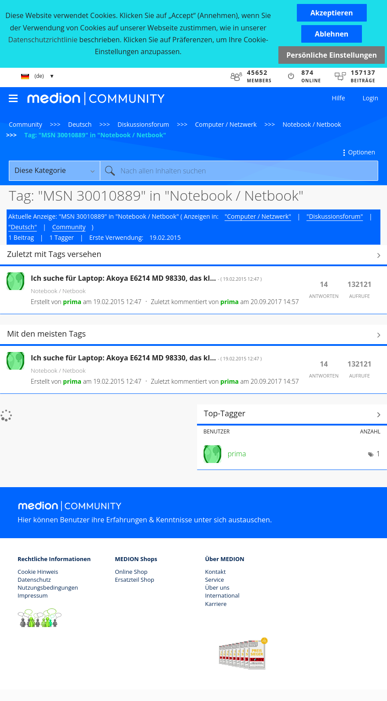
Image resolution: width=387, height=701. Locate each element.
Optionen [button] (361, 152)
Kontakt (215, 572)
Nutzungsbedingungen (48, 587)
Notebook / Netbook (312, 124)
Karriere (215, 604)
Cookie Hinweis (38, 572)
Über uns (217, 587)
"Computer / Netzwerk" (258, 216)
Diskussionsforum (143, 124)
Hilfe (338, 98)
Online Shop (131, 572)
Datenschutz (34, 580)
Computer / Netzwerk (226, 124)
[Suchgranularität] (54, 171)
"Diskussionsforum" (335, 216)
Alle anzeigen (193, 255)
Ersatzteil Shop (134, 580)
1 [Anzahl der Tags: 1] (378, 454)
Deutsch (80, 124)
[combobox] (239, 171)
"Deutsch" (22, 227)
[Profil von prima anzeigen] (72, 301)
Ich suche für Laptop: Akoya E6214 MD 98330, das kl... (146, 278)
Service (214, 580)
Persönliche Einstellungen (331, 55)
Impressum (33, 595)
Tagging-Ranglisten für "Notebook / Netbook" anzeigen (292, 414)
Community (25, 124)
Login (370, 98)
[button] (332, 13)
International (222, 595)
